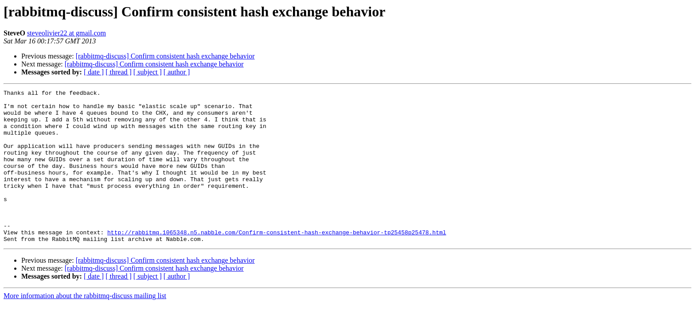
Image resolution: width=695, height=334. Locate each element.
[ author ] (177, 72)
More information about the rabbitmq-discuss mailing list (85, 326)
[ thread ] (118, 72)
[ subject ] (147, 72)
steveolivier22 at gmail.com (66, 33)
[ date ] (94, 72)
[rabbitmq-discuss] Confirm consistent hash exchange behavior (165, 56)
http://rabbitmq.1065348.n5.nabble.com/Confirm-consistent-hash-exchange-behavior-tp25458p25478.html (276, 261)
